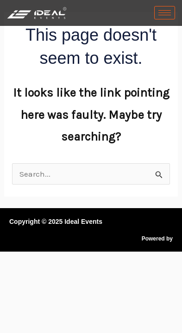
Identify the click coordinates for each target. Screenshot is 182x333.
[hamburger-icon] (164, 12)
